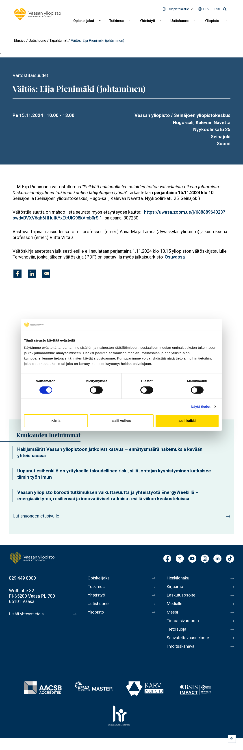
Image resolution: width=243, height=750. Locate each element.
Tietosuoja (177, 629)
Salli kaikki (187, 421)
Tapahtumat (58, 40)
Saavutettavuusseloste (189, 637)
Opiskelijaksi (83, 21)
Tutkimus (116, 21)
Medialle (175, 603)
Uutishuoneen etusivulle (36, 516)
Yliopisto (212, 21)
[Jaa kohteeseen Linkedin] (32, 274)
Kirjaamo (175, 586)
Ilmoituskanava (181, 646)
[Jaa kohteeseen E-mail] (46, 274)
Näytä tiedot (200, 406)
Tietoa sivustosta (184, 620)
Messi (173, 612)
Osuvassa (175, 257)
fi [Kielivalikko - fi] (204, 9)
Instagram (205, 559)
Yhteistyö (147, 21)
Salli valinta (121, 421)
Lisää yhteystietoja (27, 614)
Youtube (192, 559)
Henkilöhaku (179, 578)
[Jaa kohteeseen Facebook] (17, 274)
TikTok (230, 559)
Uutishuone (179, 21)
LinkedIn (217, 559)
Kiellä (55, 421)
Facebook (167, 559)
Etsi (217, 9)
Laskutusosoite (182, 595)
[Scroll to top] (232, 739)
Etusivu (19, 40)
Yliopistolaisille (179, 9)
